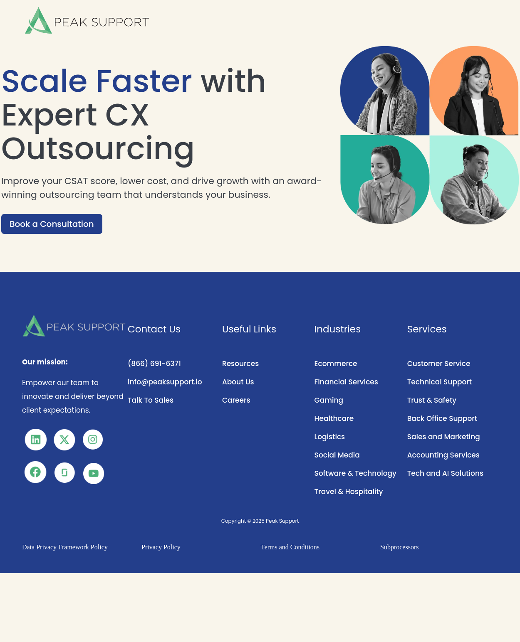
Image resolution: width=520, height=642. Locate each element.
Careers (236, 400)
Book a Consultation (52, 224)
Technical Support (439, 382)
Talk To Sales (150, 400)
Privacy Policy (161, 547)
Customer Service (438, 364)
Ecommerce (335, 364)
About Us (238, 382)
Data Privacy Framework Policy (65, 547)
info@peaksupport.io (165, 382)
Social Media (337, 455)
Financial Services (346, 382)
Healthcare (334, 418)
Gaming (328, 400)
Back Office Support (442, 418)
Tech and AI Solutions (445, 473)
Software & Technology (355, 473)
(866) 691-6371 (154, 364)
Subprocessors (399, 547)
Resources (240, 364)
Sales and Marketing (443, 437)
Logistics (329, 437)
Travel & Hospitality (348, 492)
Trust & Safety (431, 400)
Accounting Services (443, 455)
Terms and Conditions (290, 547)
